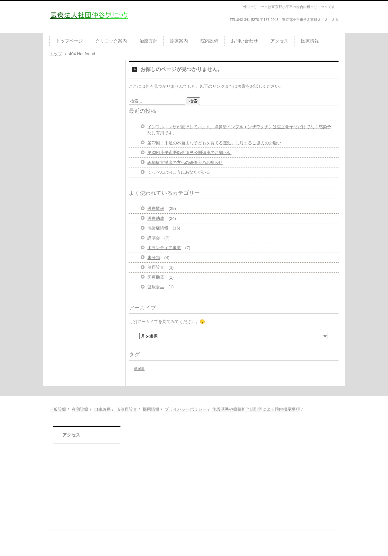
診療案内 (179, 40)
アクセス (279, 40)
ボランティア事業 (164, 247)
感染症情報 (157, 228)
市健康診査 (126, 409)
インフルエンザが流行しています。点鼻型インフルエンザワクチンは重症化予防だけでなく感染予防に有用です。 (239, 130)
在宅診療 (80, 409)
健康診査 (155, 267)
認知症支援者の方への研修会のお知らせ (185, 162)
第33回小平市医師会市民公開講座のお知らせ (189, 152)
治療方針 (148, 40)
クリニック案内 (111, 40)
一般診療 (57, 409)
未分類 (153, 257)
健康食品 (155, 286)
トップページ (69, 40)
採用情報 (151, 409)
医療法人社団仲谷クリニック (87, 30)
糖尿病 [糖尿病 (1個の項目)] (139, 369)
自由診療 (102, 409)
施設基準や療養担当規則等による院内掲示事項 (256, 409)
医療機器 (155, 277)
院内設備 (209, 40)
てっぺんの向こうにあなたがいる (178, 172)
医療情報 (310, 40)
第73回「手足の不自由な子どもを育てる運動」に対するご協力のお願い (214, 142)
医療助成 (155, 218)
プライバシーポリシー (186, 409)
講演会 (153, 238)
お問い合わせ (244, 40)
